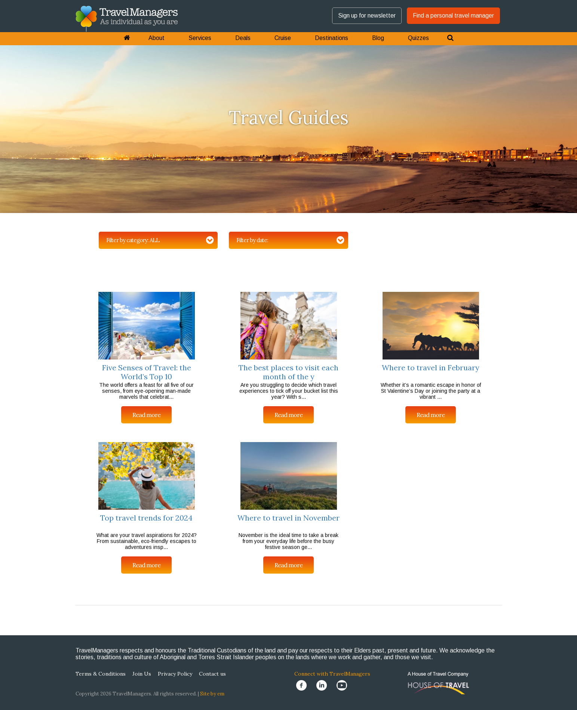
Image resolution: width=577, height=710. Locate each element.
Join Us (141, 673)
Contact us (212, 673)
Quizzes (418, 38)
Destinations (331, 38)
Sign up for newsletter (367, 15)
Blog (378, 38)
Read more (146, 415)
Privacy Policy (175, 673)
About (156, 38)
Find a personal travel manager (453, 15)
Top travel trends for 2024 (146, 517)
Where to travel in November (288, 517)
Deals (243, 38)
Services (199, 38)
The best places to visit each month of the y (288, 372)
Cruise (282, 38)
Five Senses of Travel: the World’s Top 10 (146, 372)
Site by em (212, 694)
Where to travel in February (430, 367)
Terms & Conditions (101, 673)
